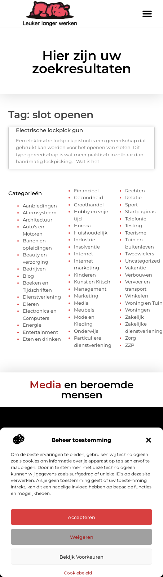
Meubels (84, 310)
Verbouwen (138, 275)
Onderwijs (86, 331)
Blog (28, 276)
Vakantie (135, 267)
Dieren (31, 304)
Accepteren (81, 517)
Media (81, 303)
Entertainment (40, 332)
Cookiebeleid (78, 573)
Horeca (82, 225)
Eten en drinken (42, 339)
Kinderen (85, 275)
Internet (83, 253)
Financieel (86, 190)
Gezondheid (88, 197)
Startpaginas (140, 211)
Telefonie (135, 219)
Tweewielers (139, 253)
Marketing (86, 296)
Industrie (84, 239)
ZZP (129, 345)
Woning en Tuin (144, 303)
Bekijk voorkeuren (81, 557)
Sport (131, 204)
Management (90, 289)
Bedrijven (34, 269)
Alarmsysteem (40, 212)
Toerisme (135, 233)
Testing (133, 225)
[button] (148, 440)
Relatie (133, 197)
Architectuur (37, 220)
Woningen (137, 310)
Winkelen (136, 296)
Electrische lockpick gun (49, 130)
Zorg (130, 338)
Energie (32, 325)
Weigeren (81, 537)
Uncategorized (142, 261)
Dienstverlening (42, 297)
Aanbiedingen (40, 206)
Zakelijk (134, 317)
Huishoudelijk (90, 233)
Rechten (135, 190)
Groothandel (89, 204)
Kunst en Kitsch (92, 282)
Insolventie (87, 247)
